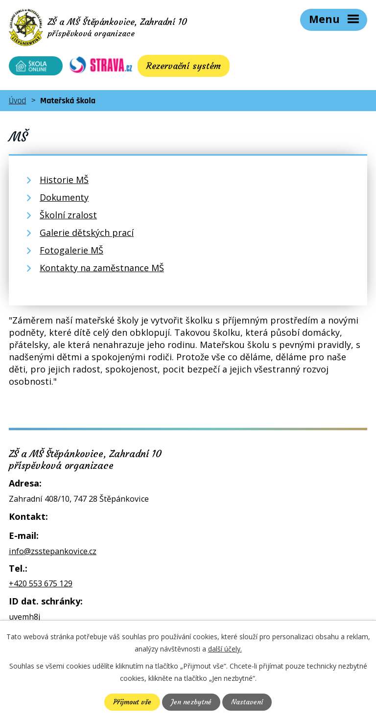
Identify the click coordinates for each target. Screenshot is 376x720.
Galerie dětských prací (87, 232)
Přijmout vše (132, 701)
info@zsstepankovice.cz (52, 551)
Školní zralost (68, 215)
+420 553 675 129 (40, 583)
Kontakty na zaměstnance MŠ (102, 268)
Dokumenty (64, 197)
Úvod (17, 100)
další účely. (225, 648)
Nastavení (247, 701)
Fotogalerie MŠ (71, 250)
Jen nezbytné (191, 701)
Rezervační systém (183, 65)
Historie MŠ (64, 180)
